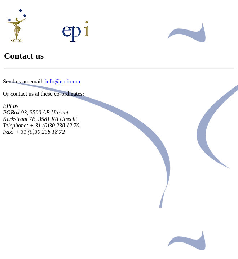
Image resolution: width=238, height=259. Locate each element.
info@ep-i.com (62, 81)
